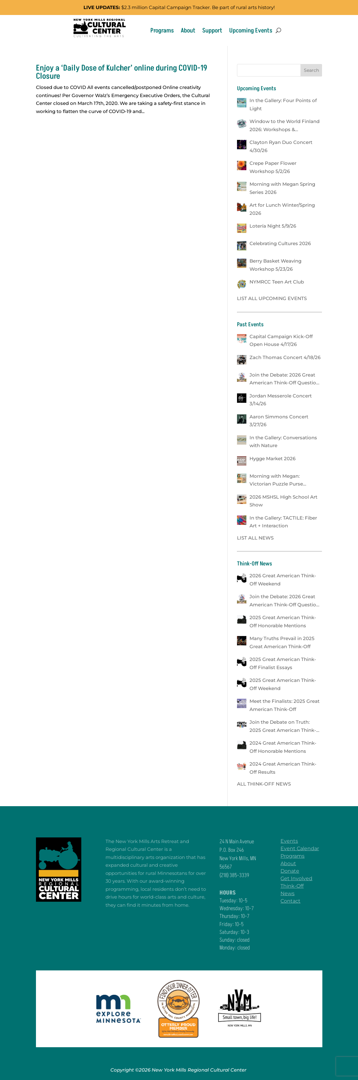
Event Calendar (304, 848)
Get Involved (301, 878)
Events (293, 841)
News (292, 893)
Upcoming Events (250, 30)
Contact (295, 901)
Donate (294, 871)
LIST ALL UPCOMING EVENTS (272, 298)
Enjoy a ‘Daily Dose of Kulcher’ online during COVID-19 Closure (121, 72)
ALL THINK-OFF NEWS (264, 784)
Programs (162, 30)
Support (212, 30)
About (188, 30)
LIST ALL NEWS (255, 538)
